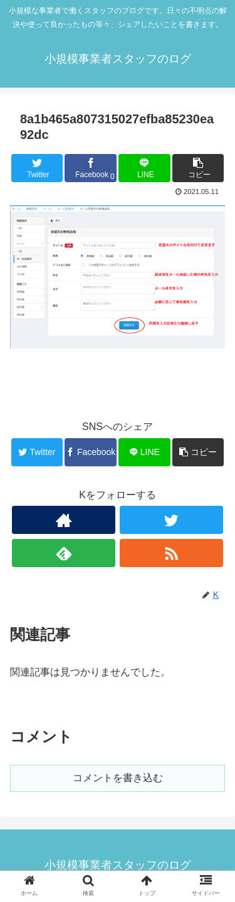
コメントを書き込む (118, 777)
